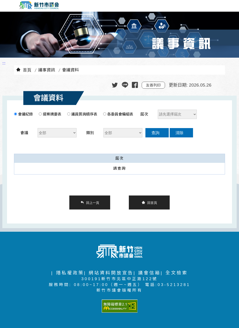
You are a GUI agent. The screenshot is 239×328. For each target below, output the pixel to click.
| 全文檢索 (174, 272)
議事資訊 (46, 70)
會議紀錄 (25, 114)
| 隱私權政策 (67, 272)
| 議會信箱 (147, 272)
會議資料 (70, 70)
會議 (24, 133)
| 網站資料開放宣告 (109, 272)
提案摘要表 (52, 114)
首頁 (27, 70)
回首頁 (152, 202)
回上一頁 (92, 202)
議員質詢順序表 (84, 114)
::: (3, 63)
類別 (90, 133)
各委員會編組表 (119, 114)
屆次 (144, 114)
